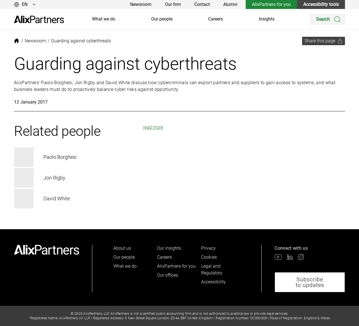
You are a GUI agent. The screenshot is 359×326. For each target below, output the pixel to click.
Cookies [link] (209, 257)
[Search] (327, 19)
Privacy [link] (208, 248)
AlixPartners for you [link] (271, 4)
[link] (39, 19)
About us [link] (122, 248)
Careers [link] (215, 19)
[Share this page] (323, 40)
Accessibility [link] (213, 281)
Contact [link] (202, 4)
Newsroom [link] (140, 4)
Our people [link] (161, 19)
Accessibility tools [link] (321, 4)
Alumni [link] (230, 4)
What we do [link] (103, 19)
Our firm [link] (173, 4)
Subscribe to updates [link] (310, 282)
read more (153, 127)
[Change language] (25, 4)
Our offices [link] (167, 275)
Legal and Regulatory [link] (211, 269)
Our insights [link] (169, 248)
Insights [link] (267, 19)
